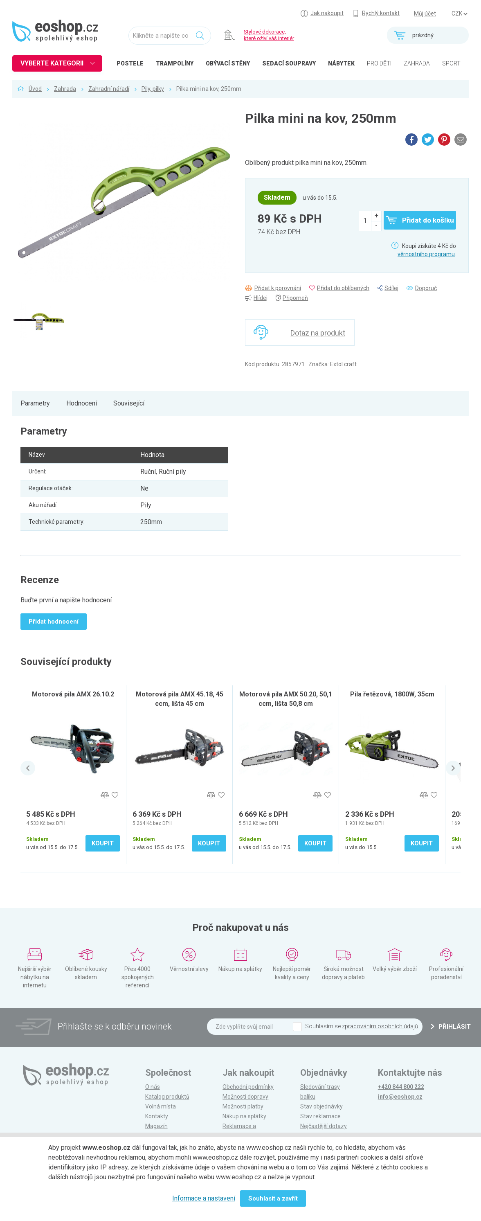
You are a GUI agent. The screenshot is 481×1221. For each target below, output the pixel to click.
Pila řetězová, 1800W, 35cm (392, 694)
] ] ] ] (459, 14)
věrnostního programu (426, 254)
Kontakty (156, 1116)
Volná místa (160, 1106)
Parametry (35, 403)
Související (128, 403)
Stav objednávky (321, 1106)
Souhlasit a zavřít (273, 1198)
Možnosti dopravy (245, 1096)
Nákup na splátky (244, 1116)
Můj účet (425, 13)
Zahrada (65, 89)
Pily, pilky (153, 89)
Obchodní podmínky (248, 1087)
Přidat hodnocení (54, 621)
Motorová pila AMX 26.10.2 (73, 694)
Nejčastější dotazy (323, 1126)
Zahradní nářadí (108, 89)
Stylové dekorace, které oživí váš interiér (269, 35)
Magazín (156, 1126)
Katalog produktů (167, 1096)
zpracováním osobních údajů (380, 1026)
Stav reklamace (320, 1116)
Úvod (35, 89)
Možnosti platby (243, 1106)
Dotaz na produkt (317, 333)
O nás (152, 1087)
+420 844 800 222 (401, 1087)
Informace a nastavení (203, 1198)
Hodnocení (81, 403)
